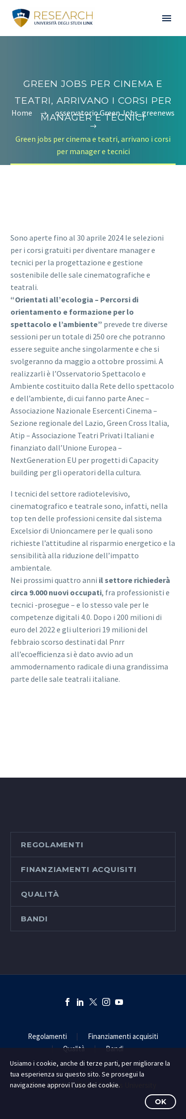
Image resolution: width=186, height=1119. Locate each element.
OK (160, 1101)
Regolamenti (52, 844)
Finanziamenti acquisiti (78, 869)
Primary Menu (166, 18)
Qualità (40, 894)
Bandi (34, 918)
